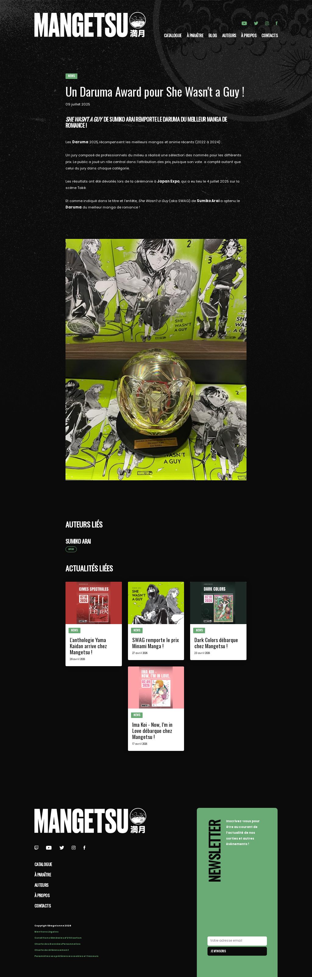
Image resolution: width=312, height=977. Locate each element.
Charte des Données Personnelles (57, 944)
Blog (212, 35)
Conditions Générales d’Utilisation (58, 937)
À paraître (195, 35)
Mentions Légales (46, 931)
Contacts (269, 35)
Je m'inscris (218, 951)
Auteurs (229, 35)
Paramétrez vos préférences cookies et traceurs (66, 956)
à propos (248, 35)
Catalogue (173, 35)
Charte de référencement (51, 950)
